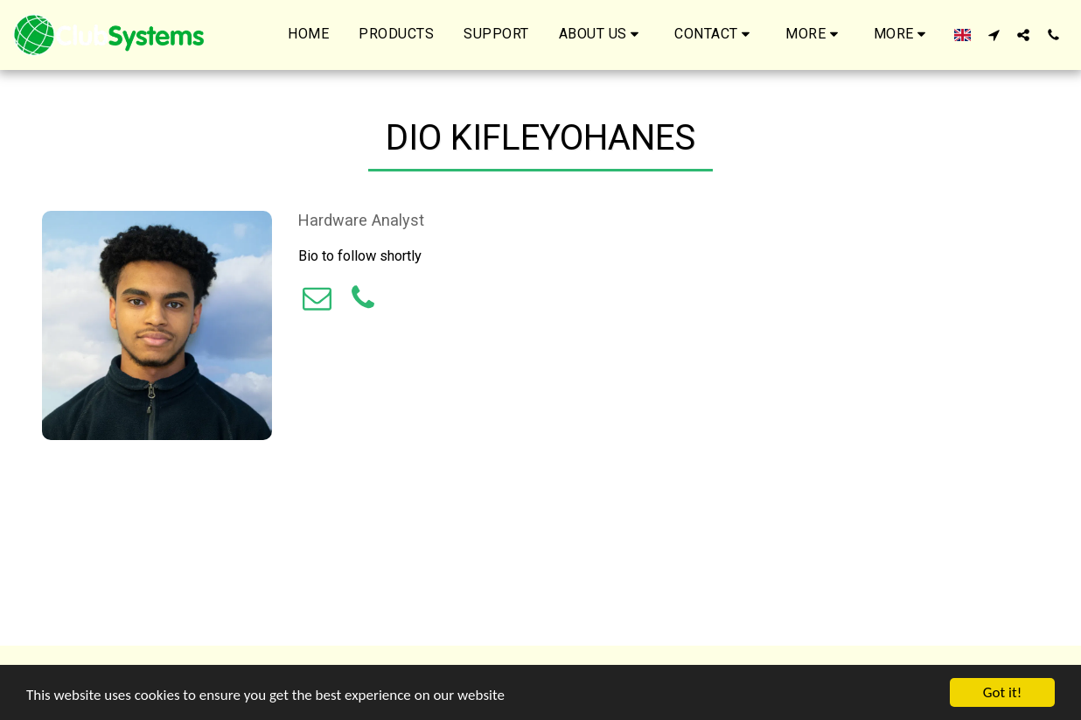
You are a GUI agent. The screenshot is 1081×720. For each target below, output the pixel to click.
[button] (602, 35)
